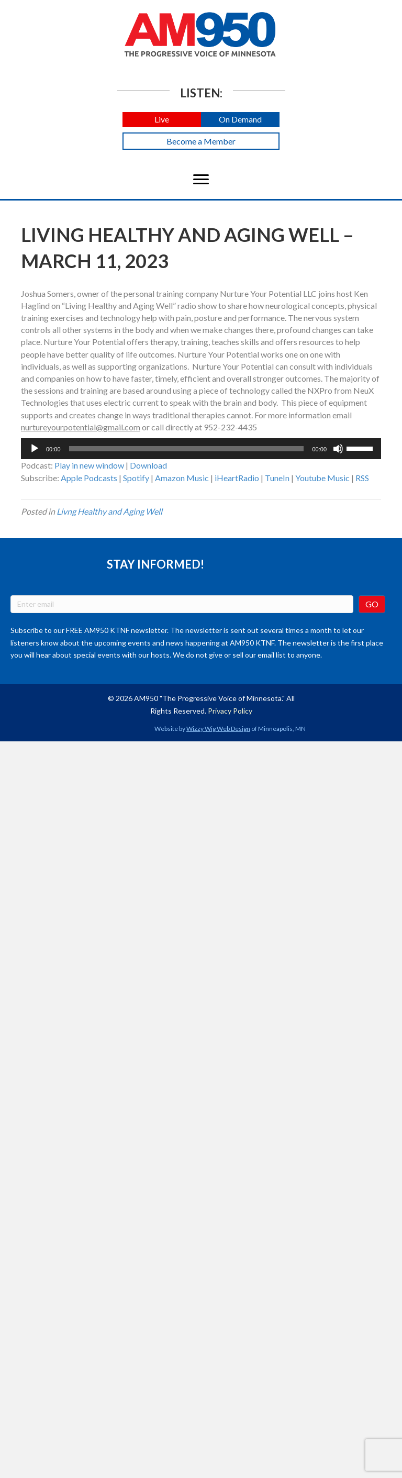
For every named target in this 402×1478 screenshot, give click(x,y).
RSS (362, 478)
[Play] (34, 448)
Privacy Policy (230, 710)
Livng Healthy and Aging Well (109, 511)
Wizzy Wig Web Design (218, 728)
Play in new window (89, 465)
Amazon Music (182, 478)
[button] (161, 119)
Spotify (136, 478)
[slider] (186, 448)
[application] (201, 448)
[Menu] (201, 179)
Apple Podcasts (89, 478)
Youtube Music (322, 478)
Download (148, 465)
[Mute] (338, 448)
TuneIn (277, 478)
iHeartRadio (237, 478)
